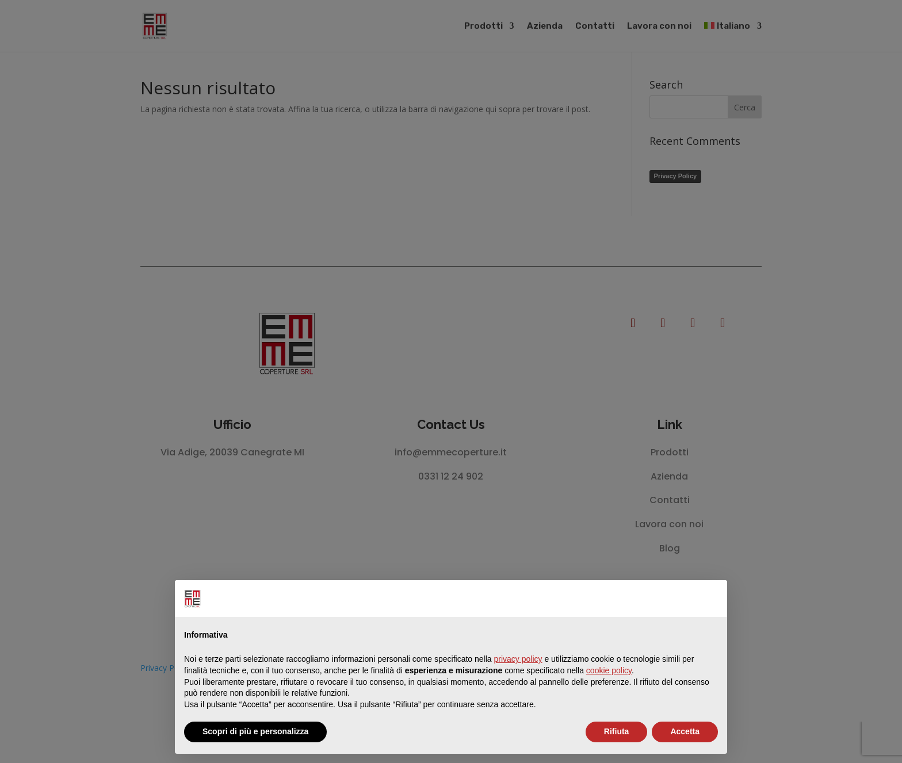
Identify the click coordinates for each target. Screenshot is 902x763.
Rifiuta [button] (616, 731)
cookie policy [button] (609, 670)
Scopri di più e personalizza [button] (255, 731)
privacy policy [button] (518, 659)
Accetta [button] (685, 731)
